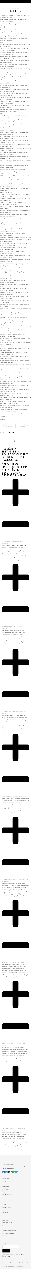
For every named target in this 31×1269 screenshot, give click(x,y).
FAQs (3, 1210)
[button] (15, 511)
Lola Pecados (6, 1179)
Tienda (4, 1181)
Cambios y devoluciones (9, 1228)
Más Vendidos (6, 1184)
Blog (3, 1192)
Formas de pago (7, 1223)
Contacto (5, 1212)
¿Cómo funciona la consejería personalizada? (14, 796)
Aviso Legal (5, 1220)
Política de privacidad (8, 1233)
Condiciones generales (9, 1230)
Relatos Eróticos (7, 1194)
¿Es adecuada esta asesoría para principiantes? (15, 962)
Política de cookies (7, 1236)
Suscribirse (6, 1251)
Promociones (6, 1189)
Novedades (5, 1186)
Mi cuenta (5, 1202)
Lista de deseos (6, 1207)
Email (4, 1244)
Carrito (4, 1205)
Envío (4, 1225)
